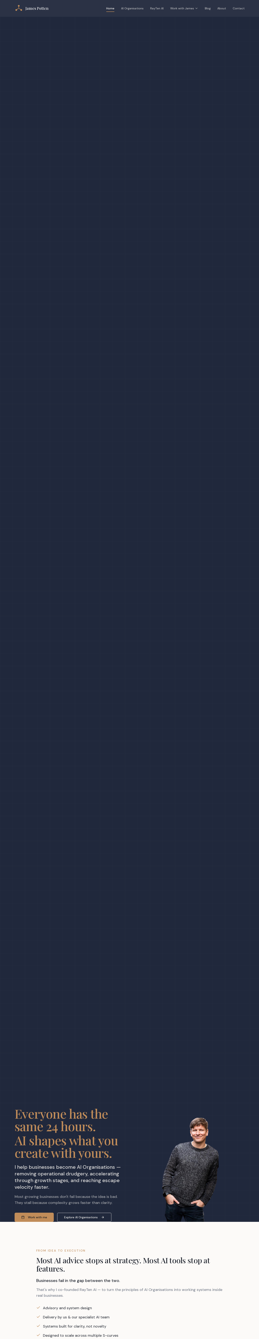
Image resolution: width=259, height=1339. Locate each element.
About (221, 8)
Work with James (184, 8)
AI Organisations (132, 8)
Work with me (34, 1217)
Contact (239, 8)
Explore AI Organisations (84, 1217)
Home (110, 9)
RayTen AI (157, 8)
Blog (208, 8)
